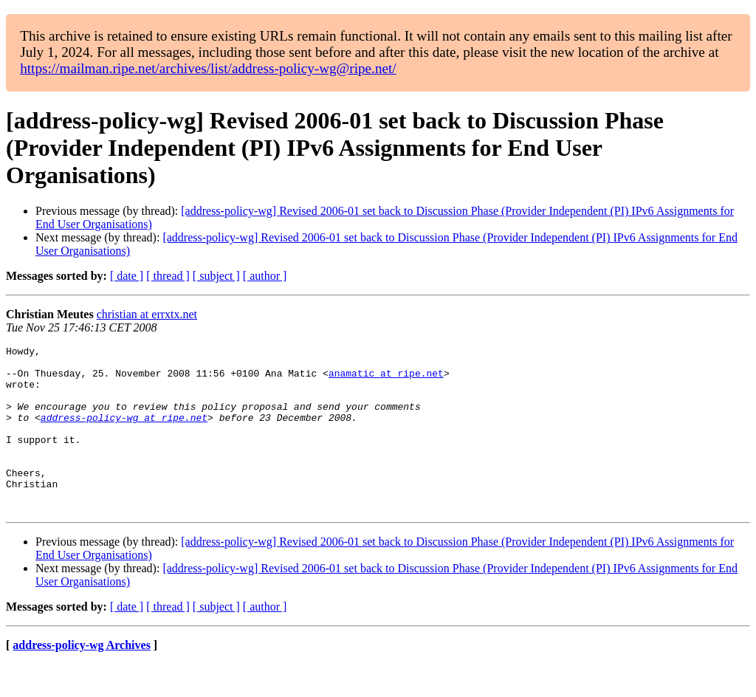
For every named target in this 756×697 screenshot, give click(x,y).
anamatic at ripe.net (386, 379)
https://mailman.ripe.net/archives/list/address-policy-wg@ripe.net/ (208, 68)
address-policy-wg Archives (82, 678)
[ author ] (265, 275)
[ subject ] (216, 275)
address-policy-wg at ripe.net (124, 432)
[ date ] (126, 275)
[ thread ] (168, 275)
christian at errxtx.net (147, 314)
